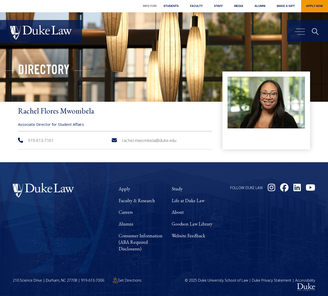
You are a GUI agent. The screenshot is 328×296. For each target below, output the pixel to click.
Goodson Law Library (192, 224)
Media (238, 5)
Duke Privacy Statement (271, 280)
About (178, 212)
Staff (218, 5)
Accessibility (305, 280)
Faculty (196, 5)
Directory (43, 71)
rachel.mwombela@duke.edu (144, 140)
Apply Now (314, 5)
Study (177, 189)
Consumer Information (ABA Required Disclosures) (140, 242)
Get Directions (127, 280)
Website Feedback (188, 236)
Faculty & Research (137, 200)
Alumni (259, 5)
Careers (126, 212)
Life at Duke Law (188, 200)
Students (171, 5)
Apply (124, 189)
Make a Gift (286, 5)
